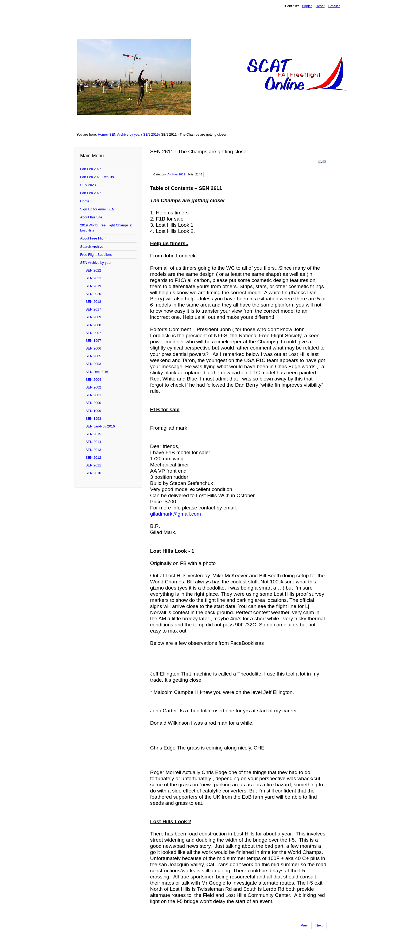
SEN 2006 (93, 348)
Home (102, 134)
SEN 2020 (93, 294)
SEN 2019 (150, 134)
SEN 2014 (93, 442)
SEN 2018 (93, 302)
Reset (320, 6)
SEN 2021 (93, 278)
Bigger (307, 6)
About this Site (91, 217)
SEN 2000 (93, 403)
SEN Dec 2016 (97, 372)
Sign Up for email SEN (97, 209)
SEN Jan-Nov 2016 (100, 426)
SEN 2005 (93, 356)
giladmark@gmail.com (175, 514)
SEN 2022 (93, 270)
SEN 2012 (93, 458)
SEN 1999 (93, 411)
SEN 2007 (93, 333)
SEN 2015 (93, 434)
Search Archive (91, 247)
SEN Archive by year (125, 134)
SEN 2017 (93, 309)
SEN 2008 (93, 325)
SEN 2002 (93, 387)
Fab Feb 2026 (91, 169)
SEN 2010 (93, 473)
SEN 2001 (93, 395)
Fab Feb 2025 (91, 193)
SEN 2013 (93, 450)
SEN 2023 (88, 185)
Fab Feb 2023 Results (97, 177)
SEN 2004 (93, 380)
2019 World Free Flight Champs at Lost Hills (106, 227)
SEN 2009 (93, 317)
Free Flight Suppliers (96, 255)
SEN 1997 (93, 341)
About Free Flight (93, 238)
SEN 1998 (93, 419)
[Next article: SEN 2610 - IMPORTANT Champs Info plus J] (319, 925)
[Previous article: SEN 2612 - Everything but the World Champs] (304, 925)
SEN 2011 (93, 465)
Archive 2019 (176, 174)
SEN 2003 (93, 364)
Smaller (334, 6)
